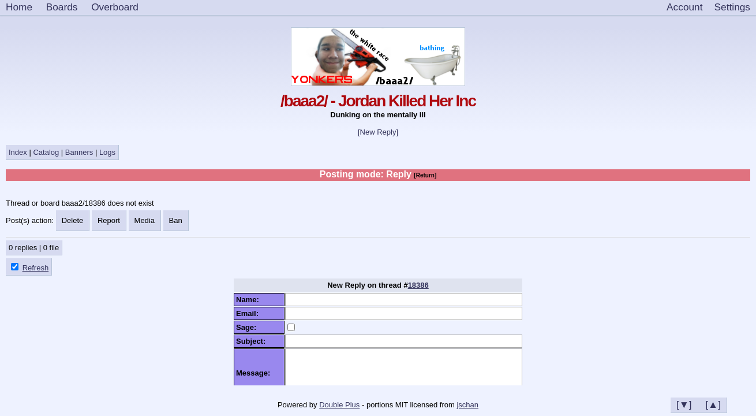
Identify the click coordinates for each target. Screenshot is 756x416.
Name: (249, 299)
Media (144, 220)
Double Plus (339, 404)
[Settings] (732, 7)
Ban (175, 220)
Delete (73, 220)
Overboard (115, 7)
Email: (249, 313)
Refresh (36, 267)
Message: (255, 373)
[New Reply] (378, 132)
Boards (62, 7)
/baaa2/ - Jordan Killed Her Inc (378, 101)
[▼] (684, 404)
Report (109, 220)
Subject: (253, 341)
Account (684, 7)
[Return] (425, 175)
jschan (467, 404)
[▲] (713, 404)
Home (19, 7)
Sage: (248, 327)
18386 (418, 285)
